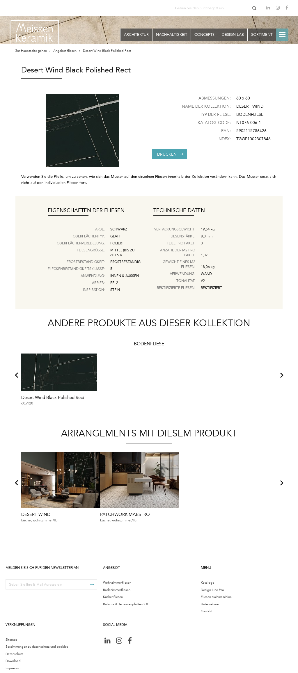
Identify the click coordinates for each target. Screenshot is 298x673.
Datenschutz (14, 637)
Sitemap (11, 623)
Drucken (170, 154)
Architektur (136, 34)
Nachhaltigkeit (171, 34)
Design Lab (233, 34)
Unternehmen (210, 587)
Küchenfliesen (113, 581)
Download (13, 645)
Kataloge (207, 566)
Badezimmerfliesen (116, 573)
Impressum (13, 652)
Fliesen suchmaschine (216, 581)
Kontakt (206, 595)
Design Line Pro (212, 573)
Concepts (204, 34)
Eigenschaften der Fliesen (86, 211)
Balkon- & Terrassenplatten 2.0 (125, 587)
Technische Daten (179, 211)
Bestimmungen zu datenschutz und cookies (37, 630)
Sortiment (261, 34)
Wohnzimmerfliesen (117, 566)
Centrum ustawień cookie (93, 665)
